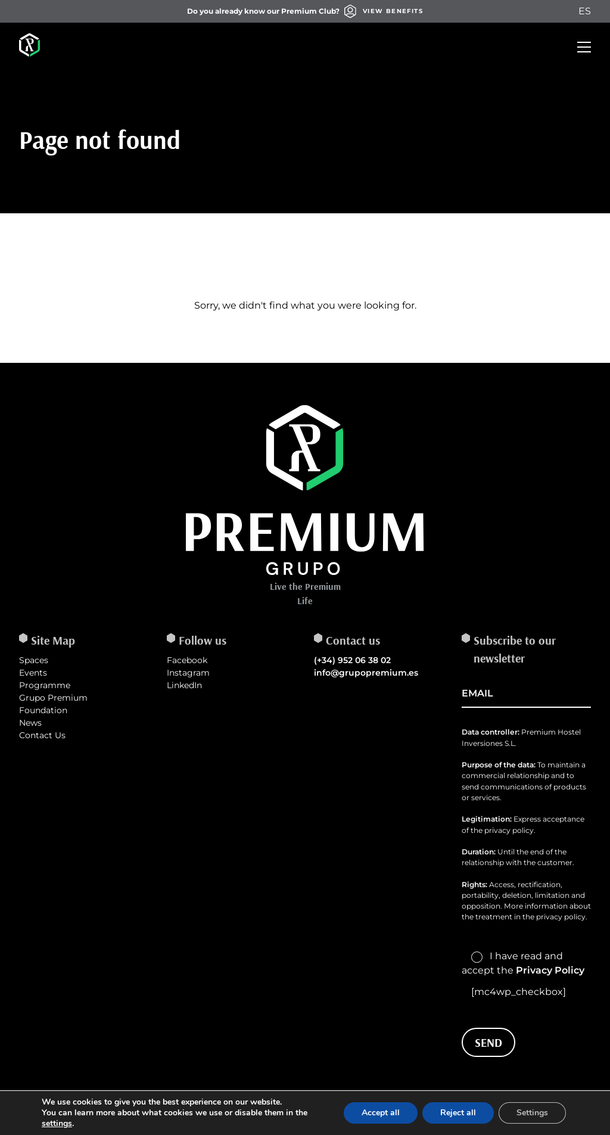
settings (57, 1123)
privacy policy (561, 916)
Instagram (188, 672)
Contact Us (42, 735)
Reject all (458, 1112)
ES (584, 11)
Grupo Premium (53, 697)
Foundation (43, 710)
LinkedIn (184, 685)
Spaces (33, 660)
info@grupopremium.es (366, 672)
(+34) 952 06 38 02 (352, 660)
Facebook (187, 660)
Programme (44, 685)
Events (33, 672)
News (30, 722)
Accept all (381, 1112)
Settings (532, 1112)
